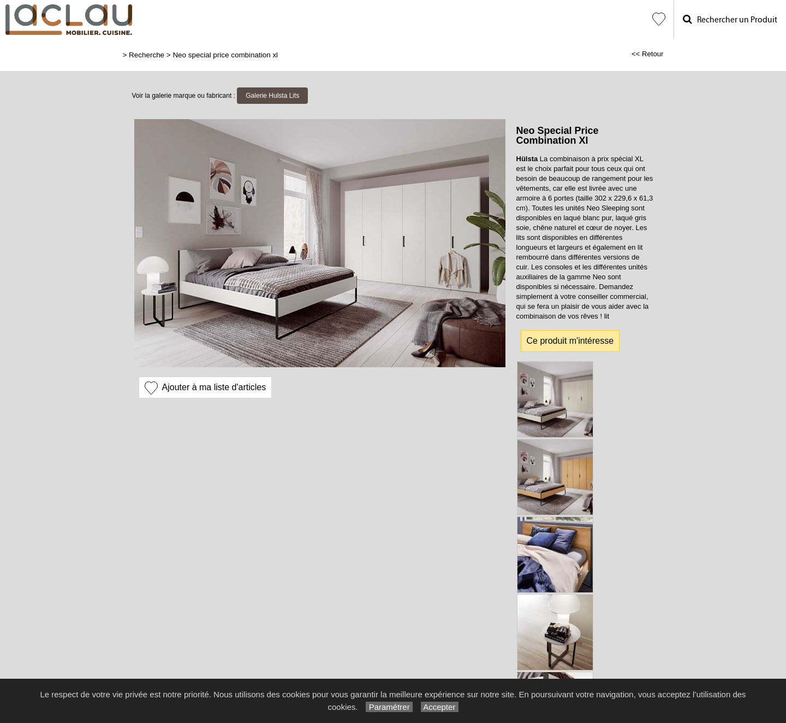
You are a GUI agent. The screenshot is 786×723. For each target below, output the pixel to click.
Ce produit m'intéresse (570, 340)
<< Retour (648, 54)
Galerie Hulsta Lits (272, 95)
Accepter (439, 707)
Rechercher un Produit (730, 19)
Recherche (146, 55)
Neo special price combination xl (225, 55)
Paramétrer (389, 707)
